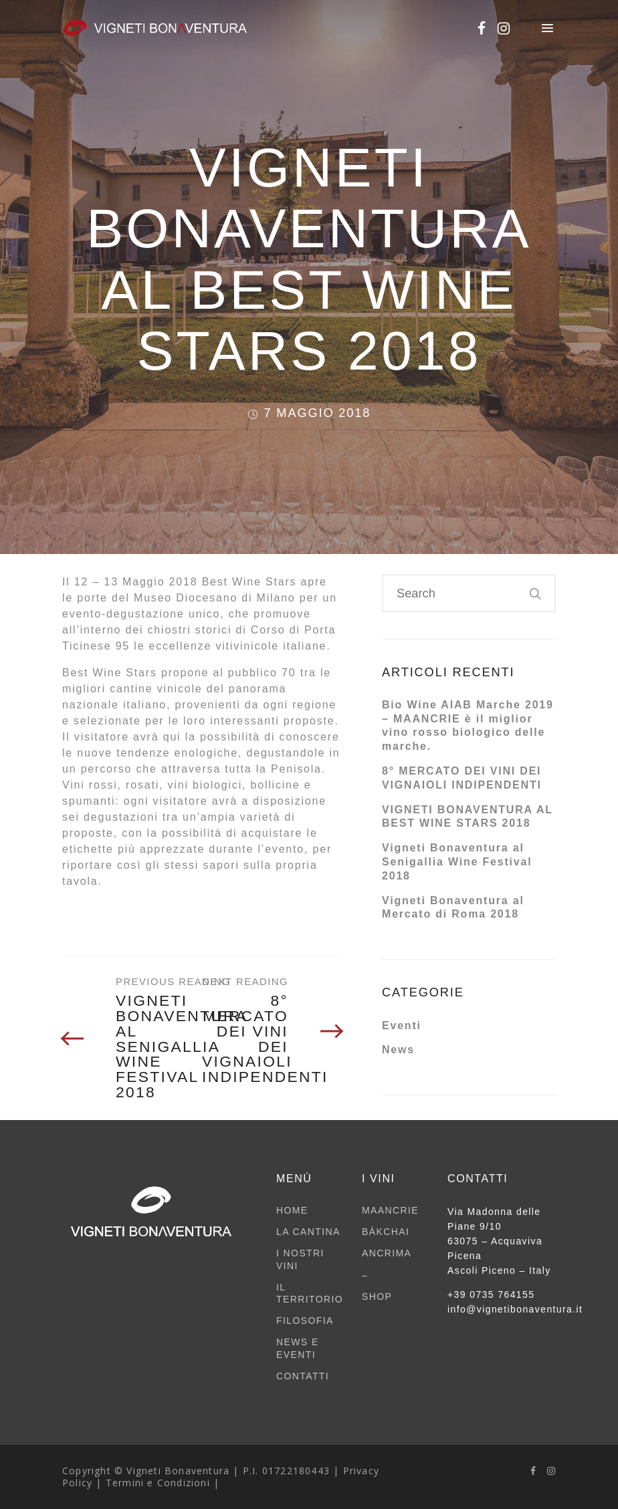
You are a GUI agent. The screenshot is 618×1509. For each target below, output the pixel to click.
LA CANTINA (308, 1231)
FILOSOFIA (305, 1320)
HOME (292, 1210)
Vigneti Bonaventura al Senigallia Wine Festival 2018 (457, 861)
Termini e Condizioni (158, 1482)
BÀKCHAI (385, 1231)
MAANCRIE (390, 1210)
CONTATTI (302, 1376)
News (398, 1049)
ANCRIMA (386, 1253)
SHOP (377, 1296)
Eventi (401, 1025)
